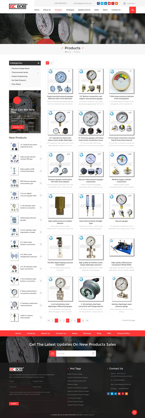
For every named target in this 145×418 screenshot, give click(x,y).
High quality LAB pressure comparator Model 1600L (121, 264)
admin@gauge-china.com (83, 3)
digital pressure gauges (74, 374)
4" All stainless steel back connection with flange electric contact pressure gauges (91, 305)
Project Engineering (19, 76)
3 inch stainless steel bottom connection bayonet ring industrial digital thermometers (29, 280)
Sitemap (87, 333)
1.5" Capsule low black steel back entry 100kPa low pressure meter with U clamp (28, 146)
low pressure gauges (74, 398)
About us (47, 10)
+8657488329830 (60, 3)
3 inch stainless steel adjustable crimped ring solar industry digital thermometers (28, 231)
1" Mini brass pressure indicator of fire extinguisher (121, 97)
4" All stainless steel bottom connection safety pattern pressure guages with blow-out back (28, 207)
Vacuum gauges (121, 221)
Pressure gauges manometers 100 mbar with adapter (60, 181)
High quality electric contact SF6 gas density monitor (28, 158)
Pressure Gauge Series (20, 68)
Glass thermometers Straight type (90, 222)
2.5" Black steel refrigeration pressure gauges (28, 255)
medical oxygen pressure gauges (78, 391)
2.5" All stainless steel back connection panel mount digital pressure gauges (28, 268)
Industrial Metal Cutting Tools (76, 381)
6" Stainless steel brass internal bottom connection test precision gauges (29, 304)
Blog (99, 333)
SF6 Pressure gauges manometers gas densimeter (28, 182)
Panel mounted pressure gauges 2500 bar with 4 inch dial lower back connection (60, 97)
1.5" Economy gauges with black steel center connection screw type (90, 139)
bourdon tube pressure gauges (77, 377)
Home (36, 10)
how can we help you (23, 110)
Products (58, 10)
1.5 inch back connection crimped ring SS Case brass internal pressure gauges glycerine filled (121, 139)
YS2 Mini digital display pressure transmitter (60, 264)
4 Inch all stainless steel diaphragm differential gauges (60, 305)
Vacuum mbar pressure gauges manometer (91, 181)
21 (83, 321)
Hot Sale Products (19, 80)
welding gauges (72, 384)
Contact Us (17, 127)
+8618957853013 (123, 388)
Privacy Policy (123, 333)
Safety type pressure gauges (28, 219)
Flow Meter (16, 84)
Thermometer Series (20, 72)
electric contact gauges (75, 401)
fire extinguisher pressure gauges (78, 394)
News (105, 10)
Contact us (116, 10)
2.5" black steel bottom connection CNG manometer (27, 243)
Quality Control (84, 10)
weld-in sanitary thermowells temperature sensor (27, 317)
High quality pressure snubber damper (60, 222)
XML (109, 333)
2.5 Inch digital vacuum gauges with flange (28, 194)
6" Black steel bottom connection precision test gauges (28, 292)
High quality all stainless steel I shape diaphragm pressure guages (91, 264)
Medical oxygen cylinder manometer (121, 181)
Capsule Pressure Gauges (75, 405)
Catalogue (70, 10)
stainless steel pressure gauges (77, 388)
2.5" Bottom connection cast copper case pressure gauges (91, 97)
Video (96, 10)
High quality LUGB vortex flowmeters (27, 170)
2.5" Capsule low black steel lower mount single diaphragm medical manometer (60, 139)
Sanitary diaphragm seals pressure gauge (122, 305)
